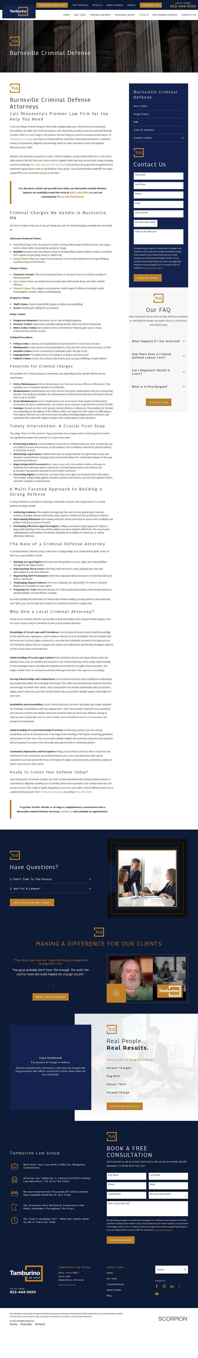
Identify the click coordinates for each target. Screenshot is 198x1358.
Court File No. (141, 212)
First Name (140, 174)
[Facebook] (156, 1286)
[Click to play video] (117, 993)
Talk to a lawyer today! (31, 902)
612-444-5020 (183, 6)
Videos (131, 5)
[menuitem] (158, 106)
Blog (109, 1295)
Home (110, 1272)
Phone (138, 193)
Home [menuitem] (66, 15)
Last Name (140, 184)
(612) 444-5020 (83, 791)
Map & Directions (67, 1284)
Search (160, 1269)
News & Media (115, 5)
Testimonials (80, 5)
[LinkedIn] (172, 1286)
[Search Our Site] (185, 1269)
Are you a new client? (145, 222)
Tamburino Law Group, (21, 139)
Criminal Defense (115, 1284)
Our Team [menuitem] (80, 15)
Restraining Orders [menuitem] (165, 15)
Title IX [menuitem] (143, 15)
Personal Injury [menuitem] (125, 15)
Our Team (112, 1278)
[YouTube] (156, 1293)
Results (98, 5)
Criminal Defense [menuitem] (100, 15)
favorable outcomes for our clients (48, 164)
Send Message (147, 277)
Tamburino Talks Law (52, 5)
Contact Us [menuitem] (189, 15)
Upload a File (151, 5)
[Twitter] (179, 1286)
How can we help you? (146, 231)
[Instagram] (164, 1286)
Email (137, 203)
